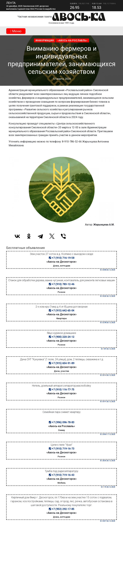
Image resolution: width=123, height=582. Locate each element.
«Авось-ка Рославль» (72, 40)
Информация (45, 40)
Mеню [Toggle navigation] (15, 31)
